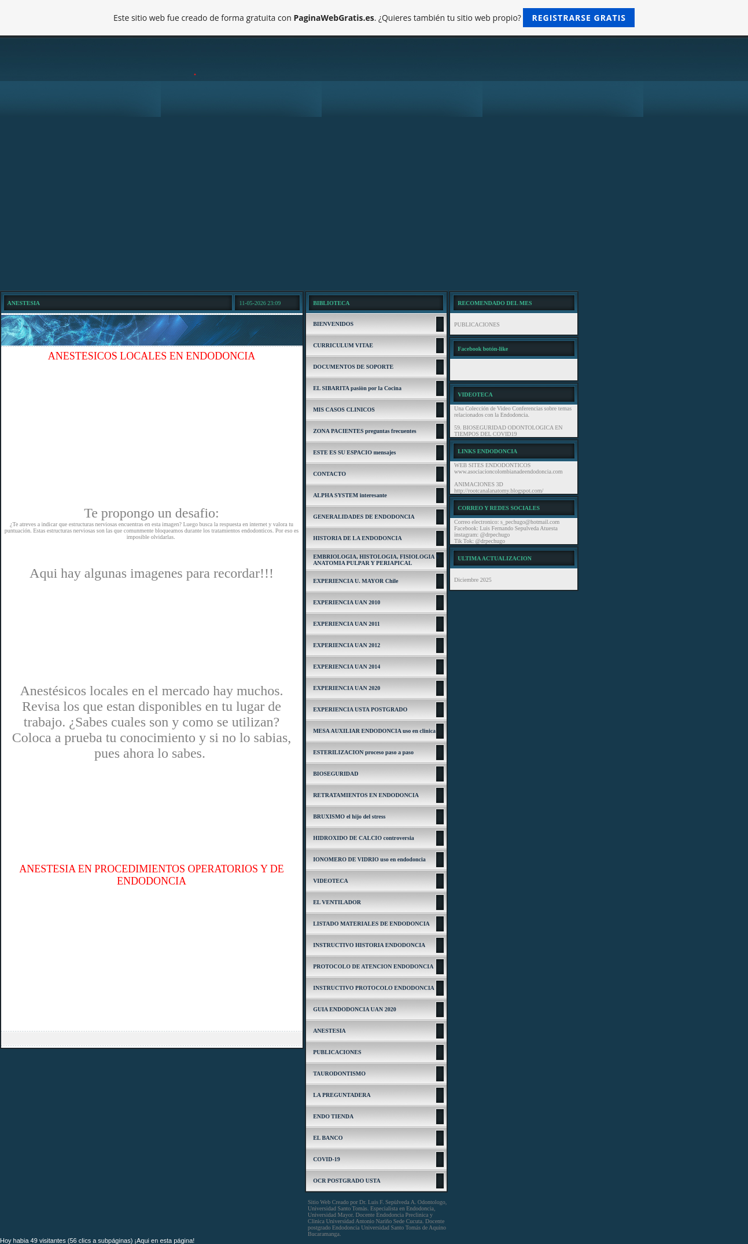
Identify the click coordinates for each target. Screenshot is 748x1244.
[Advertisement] (374, 204)
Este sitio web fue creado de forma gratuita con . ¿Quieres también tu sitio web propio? (374, 17)
